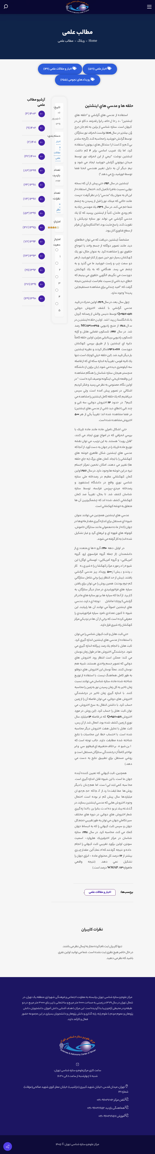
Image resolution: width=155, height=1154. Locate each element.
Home (93, 41)
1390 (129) (30, 298)
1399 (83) (29, 170)
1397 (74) (29, 199)
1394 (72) (30, 241)
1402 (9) (31, 128)
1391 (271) (30, 284)
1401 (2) (31, 142)
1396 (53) (29, 213)
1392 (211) (30, 270)
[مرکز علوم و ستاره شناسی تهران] (77, 7)
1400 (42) (30, 156)
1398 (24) (30, 185)
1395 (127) (29, 227)
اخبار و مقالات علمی (100, 892)
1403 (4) (30, 114)
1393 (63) (29, 256)
